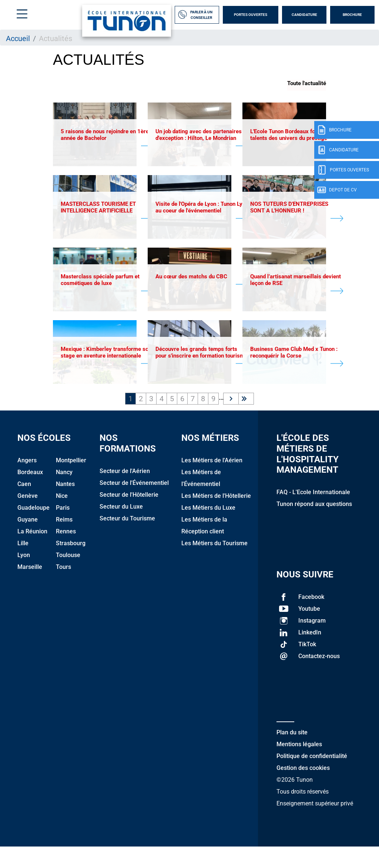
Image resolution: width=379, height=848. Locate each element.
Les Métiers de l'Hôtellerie (216, 497)
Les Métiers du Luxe (208, 509)
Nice (62, 497)
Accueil (18, 38)
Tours (63, 568)
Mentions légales (299, 745)
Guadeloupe (33, 509)
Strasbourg (70, 544)
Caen (24, 485)
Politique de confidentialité (311, 757)
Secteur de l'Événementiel (134, 484)
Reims (64, 520)
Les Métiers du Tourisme (214, 544)
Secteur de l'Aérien (125, 472)
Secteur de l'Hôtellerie (129, 496)
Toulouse (68, 556)
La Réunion (32, 532)
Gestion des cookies (303, 769)
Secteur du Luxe (121, 508)
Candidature (304, 15)
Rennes (66, 532)
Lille (22, 544)
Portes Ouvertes (250, 15)
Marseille (29, 568)
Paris (63, 509)
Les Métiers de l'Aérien (211, 461)
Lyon (23, 556)
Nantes (65, 485)
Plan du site (292, 733)
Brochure (352, 15)
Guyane (27, 520)
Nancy (64, 473)
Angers (27, 461)
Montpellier (71, 461)
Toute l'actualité (306, 83)
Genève (27, 497)
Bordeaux (30, 473)
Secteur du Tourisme (127, 519)
